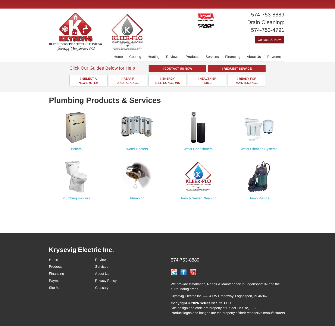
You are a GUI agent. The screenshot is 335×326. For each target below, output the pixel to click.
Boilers (76, 131)
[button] (177, 68)
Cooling (135, 56)
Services (212, 56)
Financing (232, 56)
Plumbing (137, 180)
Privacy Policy (106, 280)
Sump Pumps (259, 180)
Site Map (55, 287)
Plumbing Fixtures (76, 180)
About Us (254, 56)
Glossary (102, 287)
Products (192, 56)
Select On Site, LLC (215, 303)
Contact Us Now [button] (270, 39)
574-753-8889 (185, 260)
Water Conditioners (198, 131)
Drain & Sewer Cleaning (198, 180)
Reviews (172, 56)
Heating (154, 56)
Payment (274, 56)
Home (118, 56)
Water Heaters (137, 131)
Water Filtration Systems (259, 131)
